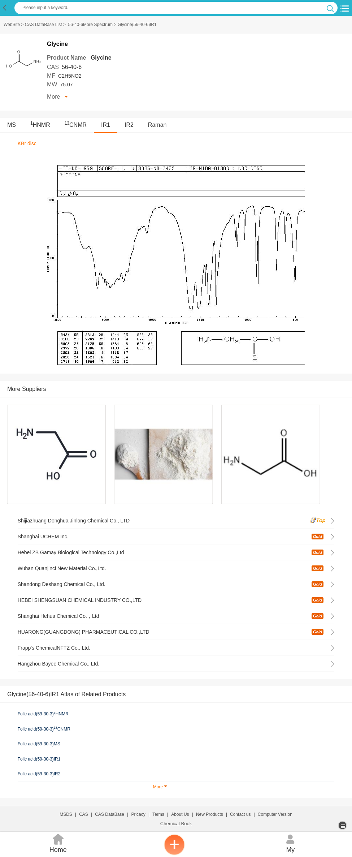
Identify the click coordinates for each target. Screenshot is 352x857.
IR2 (129, 125)
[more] (343, 825)
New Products (209, 814)
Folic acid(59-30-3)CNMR (44, 729)
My (291, 842)
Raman (157, 125)
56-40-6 (72, 67)
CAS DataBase (109, 814)
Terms (158, 814)
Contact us (240, 814)
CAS (83, 814)
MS (11, 125)
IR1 (105, 125)
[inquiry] (174, 853)
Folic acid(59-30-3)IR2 (39, 773)
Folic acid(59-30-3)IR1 (39, 759)
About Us (180, 814)
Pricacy (138, 814)
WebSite (12, 24)
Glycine (101, 58)
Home (58, 842)
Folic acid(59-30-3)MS (39, 743)
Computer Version (275, 814)
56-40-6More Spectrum (90, 24)
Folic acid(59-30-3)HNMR (43, 714)
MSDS (66, 814)
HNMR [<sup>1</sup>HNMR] (40, 125)
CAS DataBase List (43, 24)
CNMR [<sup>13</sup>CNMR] (76, 125)
